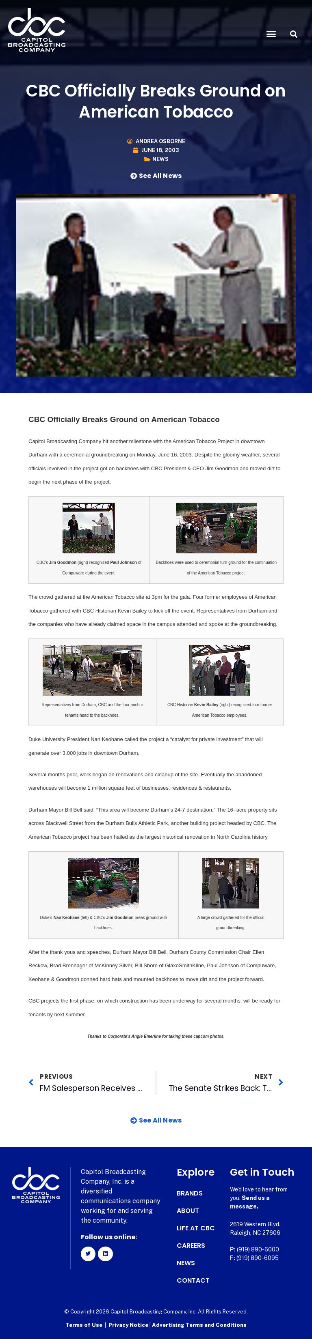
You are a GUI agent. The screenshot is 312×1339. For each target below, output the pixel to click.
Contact (193, 1281)
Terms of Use (83, 1325)
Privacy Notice (129, 1325)
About (188, 1211)
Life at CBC (196, 1228)
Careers (191, 1246)
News (160, 159)
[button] (271, 34)
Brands (190, 1193)
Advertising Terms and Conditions (199, 1325)
